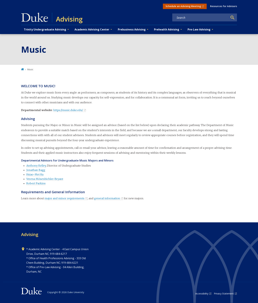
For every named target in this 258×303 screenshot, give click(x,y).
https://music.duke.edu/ (68, 110)
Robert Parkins (36, 183)
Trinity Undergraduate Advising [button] (45, 29)
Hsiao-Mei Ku (35, 174)
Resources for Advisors (223, 6)
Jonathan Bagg (35, 170)
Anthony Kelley (36, 165)
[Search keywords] (200, 18)
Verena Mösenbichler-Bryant (44, 179)
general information (107, 198)
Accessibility (201, 293)
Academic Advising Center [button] (92, 29)
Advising (29, 234)
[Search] (232, 17)
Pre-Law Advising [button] (199, 29)
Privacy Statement (224, 293)
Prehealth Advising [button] (166, 29)
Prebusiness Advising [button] (132, 29)
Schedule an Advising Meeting (183, 6)
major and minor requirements (64, 198)
